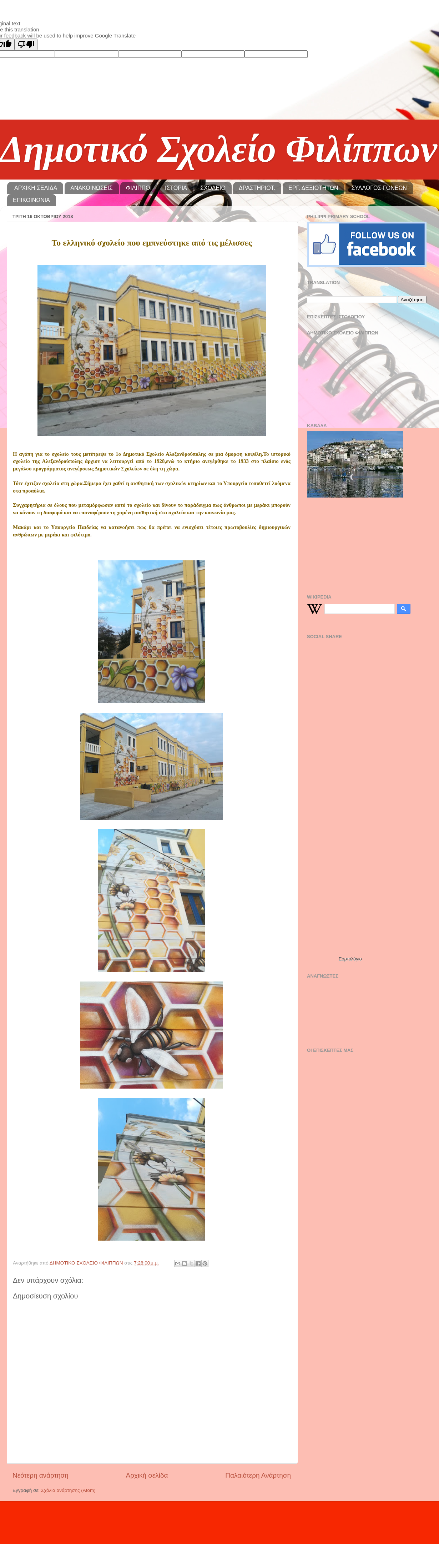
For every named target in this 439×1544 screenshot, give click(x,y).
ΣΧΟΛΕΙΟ (213, 188)
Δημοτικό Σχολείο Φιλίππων (218, 149)
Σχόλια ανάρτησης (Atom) (68, 1490)
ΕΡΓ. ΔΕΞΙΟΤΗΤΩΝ (313, 188)
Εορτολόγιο (350, 959)
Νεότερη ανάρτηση (40, 1475)
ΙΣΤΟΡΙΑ (176, 188)
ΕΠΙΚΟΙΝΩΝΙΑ (31, 200)
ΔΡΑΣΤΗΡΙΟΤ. (257, 188)
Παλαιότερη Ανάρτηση (258, 1475)
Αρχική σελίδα (147, 1475)
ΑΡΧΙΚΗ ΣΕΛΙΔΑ (35, 188)
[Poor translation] (26, 44)
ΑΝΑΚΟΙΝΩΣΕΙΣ (91, 188)
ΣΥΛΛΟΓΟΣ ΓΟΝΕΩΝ (379, 188)
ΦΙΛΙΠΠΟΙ (139, 188)
